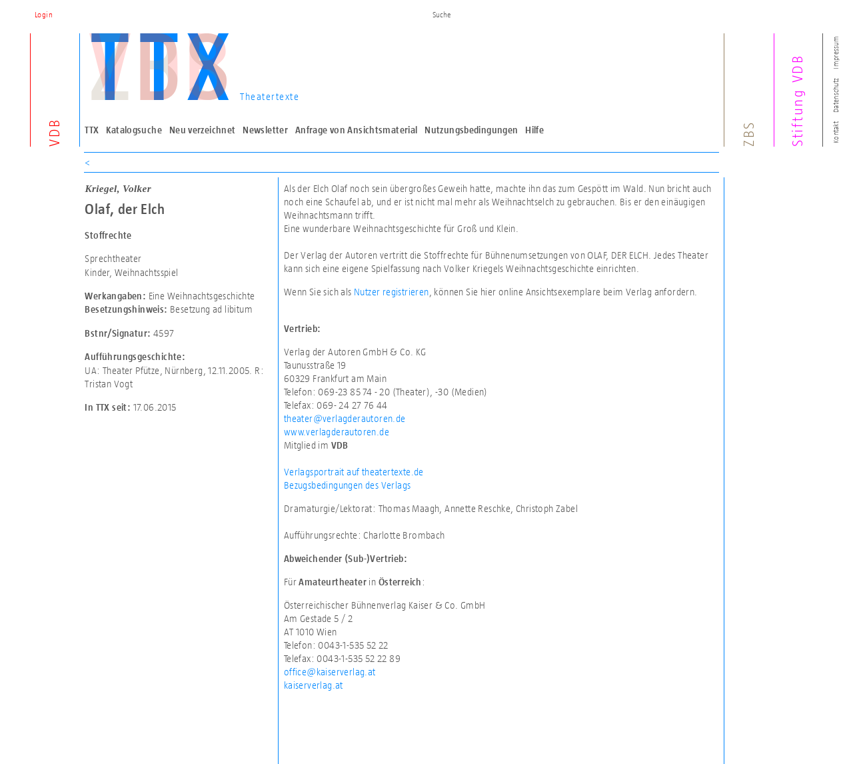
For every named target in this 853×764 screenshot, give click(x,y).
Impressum (836, 52)
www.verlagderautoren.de (336, 431)
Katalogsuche (134, 130)
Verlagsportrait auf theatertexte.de (354, 471)
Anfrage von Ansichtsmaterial (356, 130)
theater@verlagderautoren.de (345, 418)
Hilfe (534, 130)
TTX (92, 130)
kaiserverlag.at (313, 685)
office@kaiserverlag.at (330, 671)
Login (44, 15)
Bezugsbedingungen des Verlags (347, 485)
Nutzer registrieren (391, 291)
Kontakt (836, 132)
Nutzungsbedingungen (471, 130)
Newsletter (265, 130)
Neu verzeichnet (202, 130)
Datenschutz (836, 95)
